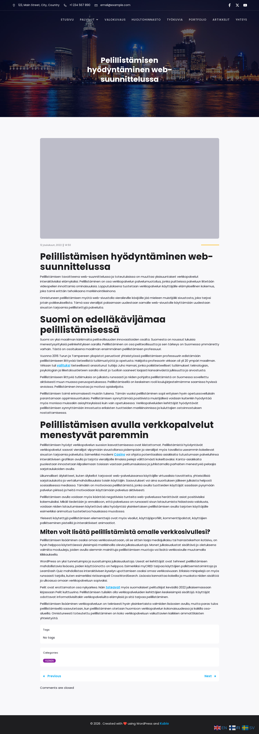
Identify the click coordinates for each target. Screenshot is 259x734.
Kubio (164, 723)
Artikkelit (221, 20)
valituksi (63, 365)
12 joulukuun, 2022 (51, 245)
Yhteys (241, 20)
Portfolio (198, 20)
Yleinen (49, 660)
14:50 (68, 245)
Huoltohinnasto (146, 20)
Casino (119, 454)
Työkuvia (175, 20)
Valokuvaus (115, 20)
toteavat (113, 587)
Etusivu (67, 20)
